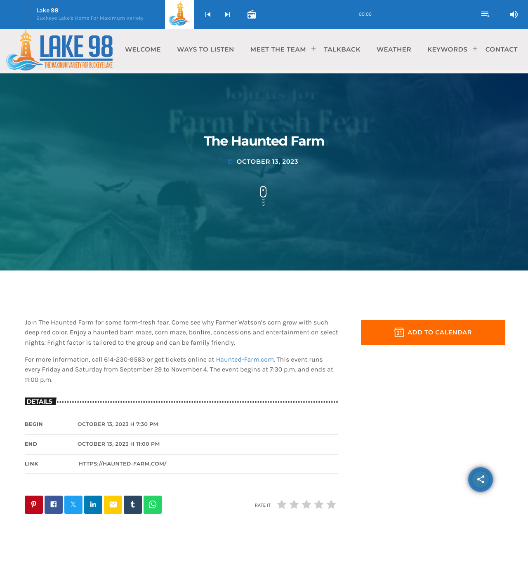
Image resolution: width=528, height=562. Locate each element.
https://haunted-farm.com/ (123, 464)
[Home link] (59, 49)
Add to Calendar (433, 332)
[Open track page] (251, 14)
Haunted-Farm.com (245, 360)
